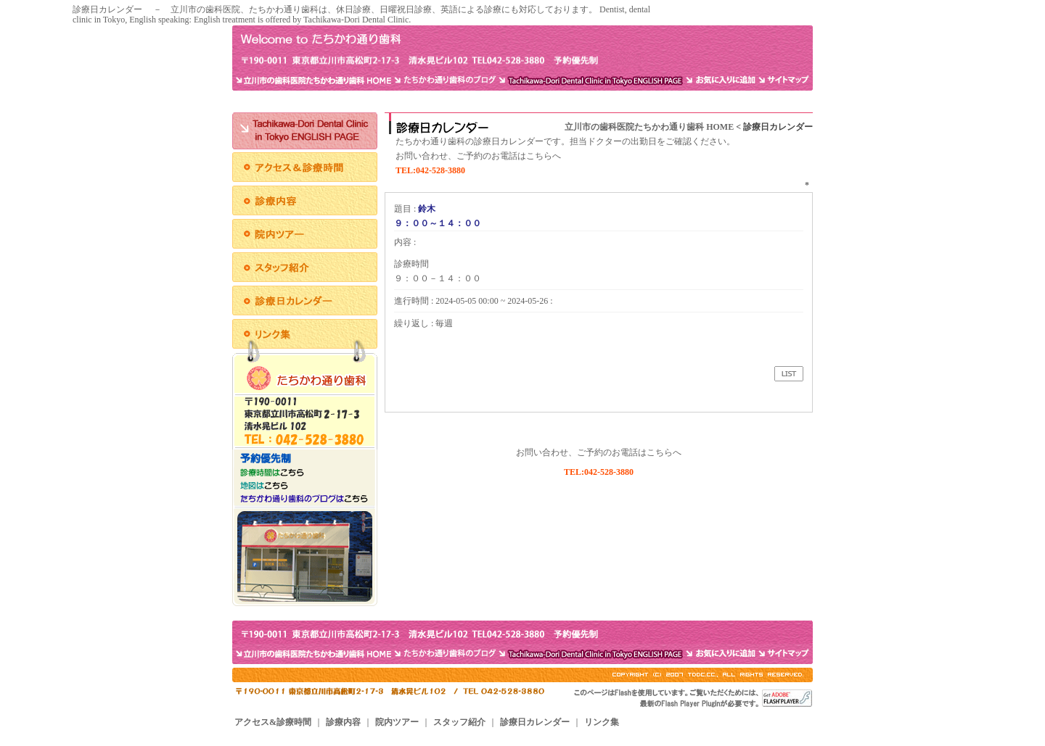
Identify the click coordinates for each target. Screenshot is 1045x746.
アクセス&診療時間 (272, 722)
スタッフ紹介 (459, 722)
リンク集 (601, 722)
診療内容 (343, 722)
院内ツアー (397, 722)
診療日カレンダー (535, 722)
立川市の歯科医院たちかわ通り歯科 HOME (649, 127)
